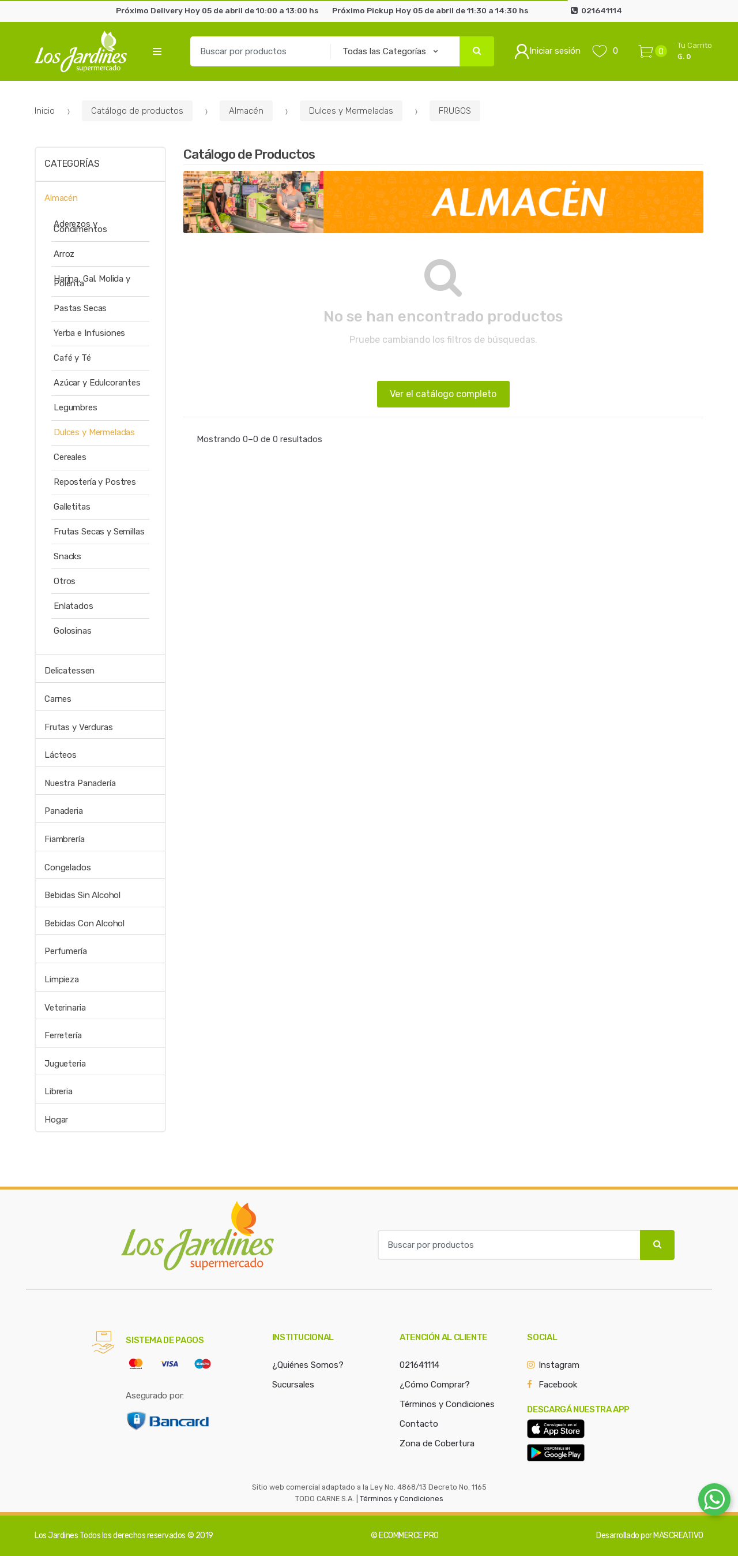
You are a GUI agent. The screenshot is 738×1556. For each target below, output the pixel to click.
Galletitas (72, 507)
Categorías (71, 163)
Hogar (56, 1119)
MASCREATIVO (678, 1535)
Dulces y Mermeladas (351, 111)
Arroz (64, 254)
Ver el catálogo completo (443, 393)
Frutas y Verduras (78, 727)
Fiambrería (64, 839)
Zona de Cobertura (437, 1443)
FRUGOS (455, 111)
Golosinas (73, 631)
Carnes (57, 699)
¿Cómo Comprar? (435, 1384)
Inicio (45, 111)
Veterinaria (64, 1008)
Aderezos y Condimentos (80, 226)
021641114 (419, 1365)
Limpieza (61, 979)
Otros (65, 581)
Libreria (58, 1091)
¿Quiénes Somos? (308, 1365)
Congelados (67, 867)
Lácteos (60, 755)
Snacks (67, 556)
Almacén (246, 111)
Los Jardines (56, 1535)
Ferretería (63, 1035)
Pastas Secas (80, 308)
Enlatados (73, 606)
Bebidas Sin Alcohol (82, 895)
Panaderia (63, 811)
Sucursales (293, 1384)
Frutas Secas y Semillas (99, 531)
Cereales (70, 457)
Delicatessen (69, 670)
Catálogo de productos (137, 111)
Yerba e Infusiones (89, 333)
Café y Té (72, 358)
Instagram (559, 1365)
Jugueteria (65, 1063)
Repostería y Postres (95, 482)
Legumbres (75, 407)
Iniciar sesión (547, 51)
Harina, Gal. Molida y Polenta (92, 281)
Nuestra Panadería (79, 783)
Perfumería (65, 951)
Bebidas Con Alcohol (84, 923)
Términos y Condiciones (447, 1404)
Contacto (419, 1424)
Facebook (558, 1384)
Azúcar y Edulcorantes (97, 382)
